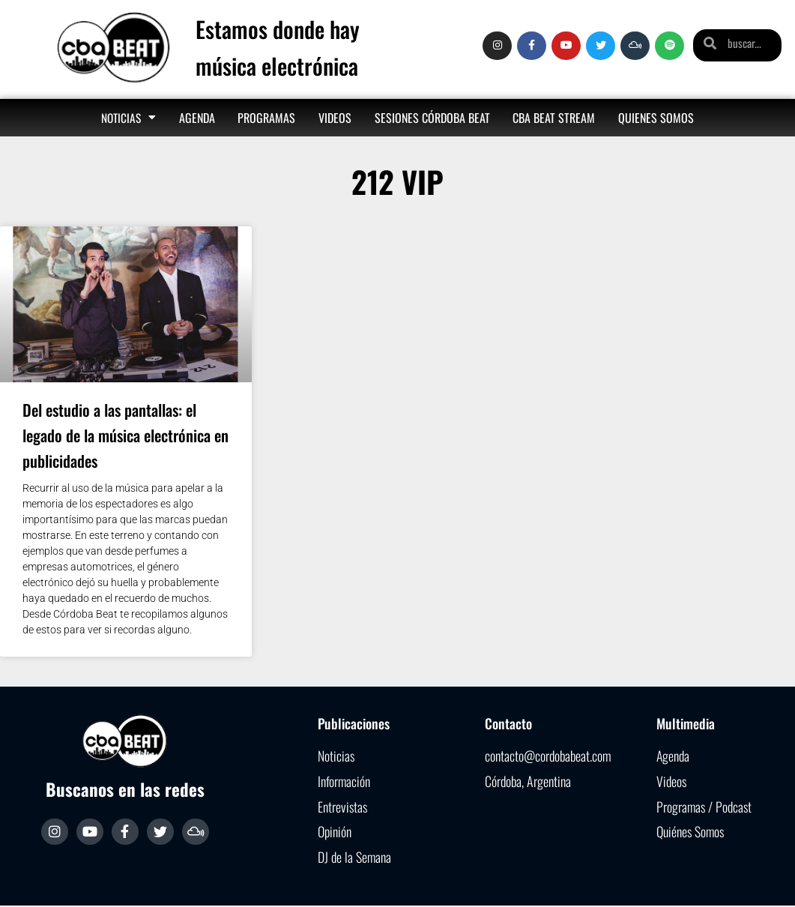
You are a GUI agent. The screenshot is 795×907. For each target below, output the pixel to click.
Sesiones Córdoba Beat (432, 118)
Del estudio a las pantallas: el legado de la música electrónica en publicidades (125, 435)
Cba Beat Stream (554, 118)
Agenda (197, 118)
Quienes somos (656, 118)
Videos (334, 118)
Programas (266, 118)
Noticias (128, 117)
